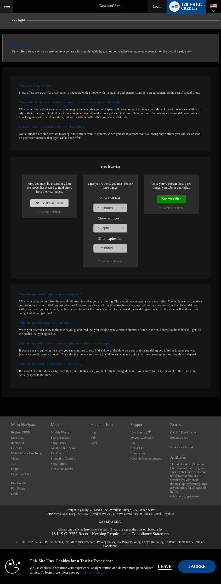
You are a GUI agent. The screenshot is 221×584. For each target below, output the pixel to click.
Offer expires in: (110, 238)
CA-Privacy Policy (128, 542)
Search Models (60, 437)
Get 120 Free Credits (183, 432)
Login (157, 6)
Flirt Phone (18, 488)
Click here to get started (185, 496)
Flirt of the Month (62, 469)
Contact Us (138, 448)
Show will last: (110, 198)
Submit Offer (171, 199)
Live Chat (17, 437)
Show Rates (58, 443)
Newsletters (138, 453)
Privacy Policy (106, 542)
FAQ (134, 443)
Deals (14, 494)
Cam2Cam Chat (21, 474)
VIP (13, 464)
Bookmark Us (179, 437)
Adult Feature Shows (64, 448)
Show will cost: (110, 218)
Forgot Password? (142, 437)
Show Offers (59, 464)
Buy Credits (18, 483)
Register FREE (20, 432)
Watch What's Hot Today (26, 453)
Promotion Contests (63, 458)
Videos (15, 458)
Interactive (17, 443)
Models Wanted (60, 432)
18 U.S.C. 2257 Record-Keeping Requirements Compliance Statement (110, 534)
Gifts (93, 443)
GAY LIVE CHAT (182, 447)
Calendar (16, 448)
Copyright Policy (152, 542)
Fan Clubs (57, 453)
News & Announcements (146, 458)
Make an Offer (49, 203)
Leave (168, 566)
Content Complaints (177, 542)
